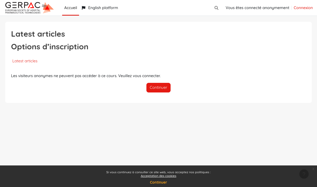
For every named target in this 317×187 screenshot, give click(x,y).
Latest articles (32, 60)
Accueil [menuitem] (70, 7)
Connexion (303, 7)
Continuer (158, 182)
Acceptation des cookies (158, 176)
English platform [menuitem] (99, 7)
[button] (216, 8)
